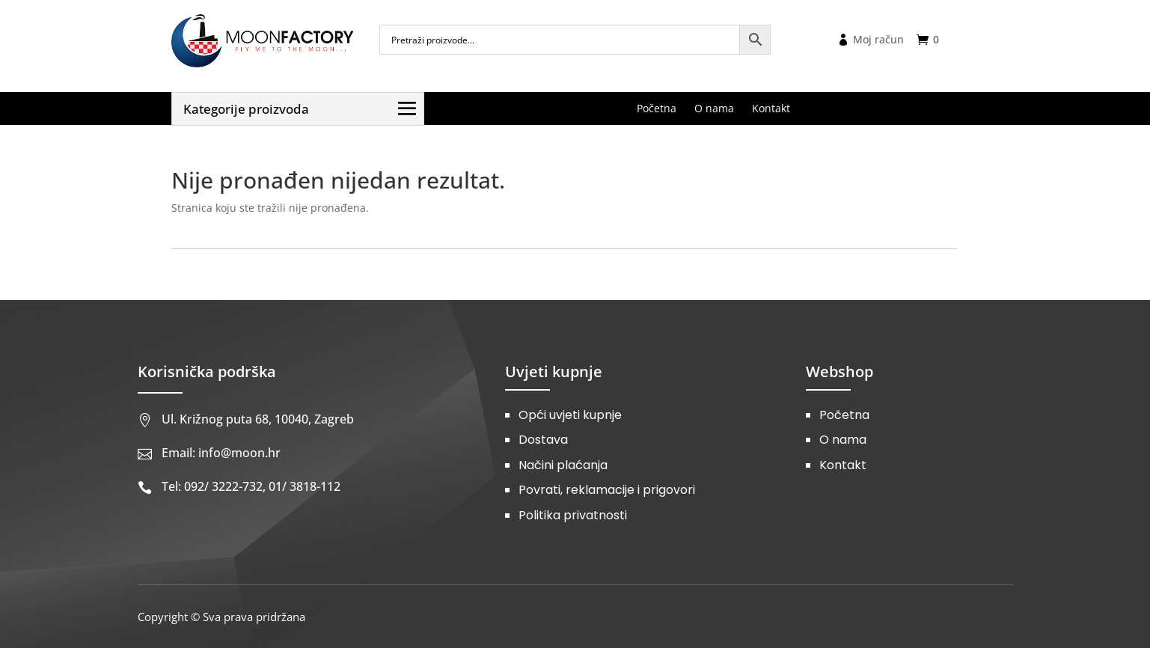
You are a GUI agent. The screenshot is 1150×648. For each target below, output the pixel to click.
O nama (842, 439)
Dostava (543, 439)
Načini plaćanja (563, 465)
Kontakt (842, 465)
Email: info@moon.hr (221, 452)
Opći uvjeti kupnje (570, 415)
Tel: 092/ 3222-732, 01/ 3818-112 (251, 486)
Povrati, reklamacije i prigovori (607, 489)
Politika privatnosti (573, 515)
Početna (844, 415)
